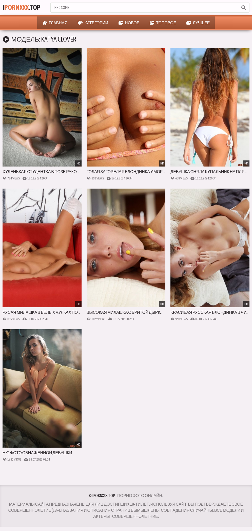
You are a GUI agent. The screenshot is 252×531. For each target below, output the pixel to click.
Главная (55, 22)
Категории (93, 22)
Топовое (163, 22)
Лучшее (198, 22)
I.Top (22, 8)
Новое (129, 22)
